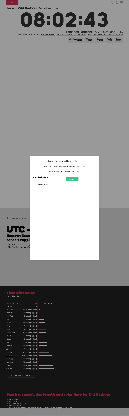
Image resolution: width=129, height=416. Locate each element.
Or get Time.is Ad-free (40, 177)
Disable (72, 179)
